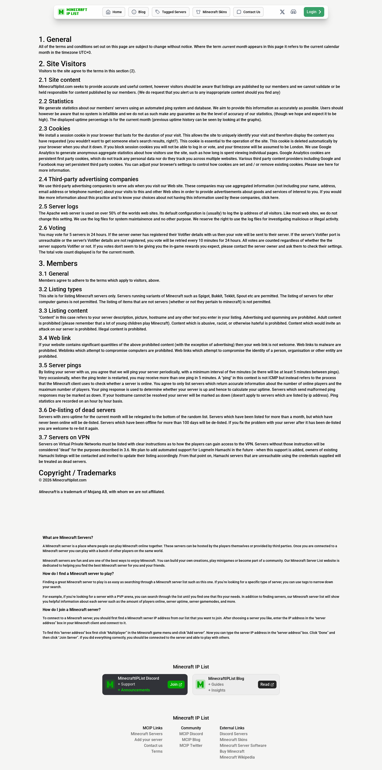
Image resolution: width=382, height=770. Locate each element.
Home (114, 11)
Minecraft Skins (211, 11)
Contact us (153, 745)
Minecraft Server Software (243, 745)
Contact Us (248, 11)
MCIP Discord (191, 734)
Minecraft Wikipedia (237, 757)
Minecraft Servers (146, 734)
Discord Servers (234, 734)
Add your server (148, 739)
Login (314, 11)
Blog (138, 11)
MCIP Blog (191, 739)
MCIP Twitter (191, 745)
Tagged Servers (170, 11)
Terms (156, 751)
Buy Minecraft (232, 751)
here (329, 164)
